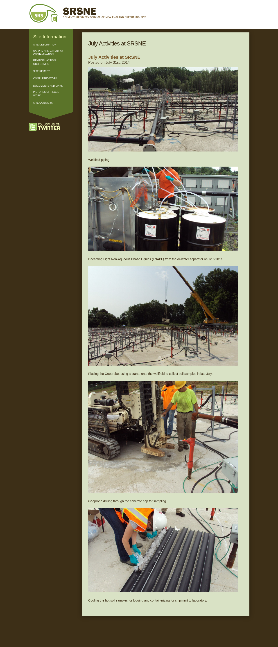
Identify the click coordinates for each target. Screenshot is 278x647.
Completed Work (45, 78)
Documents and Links (48, 85)
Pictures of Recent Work (47, 93)
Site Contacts (43, 102)
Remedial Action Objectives (44, 62)
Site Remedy (41, 71)
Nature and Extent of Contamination (48, 52)
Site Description (45, 44)
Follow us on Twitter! (49, 127)
